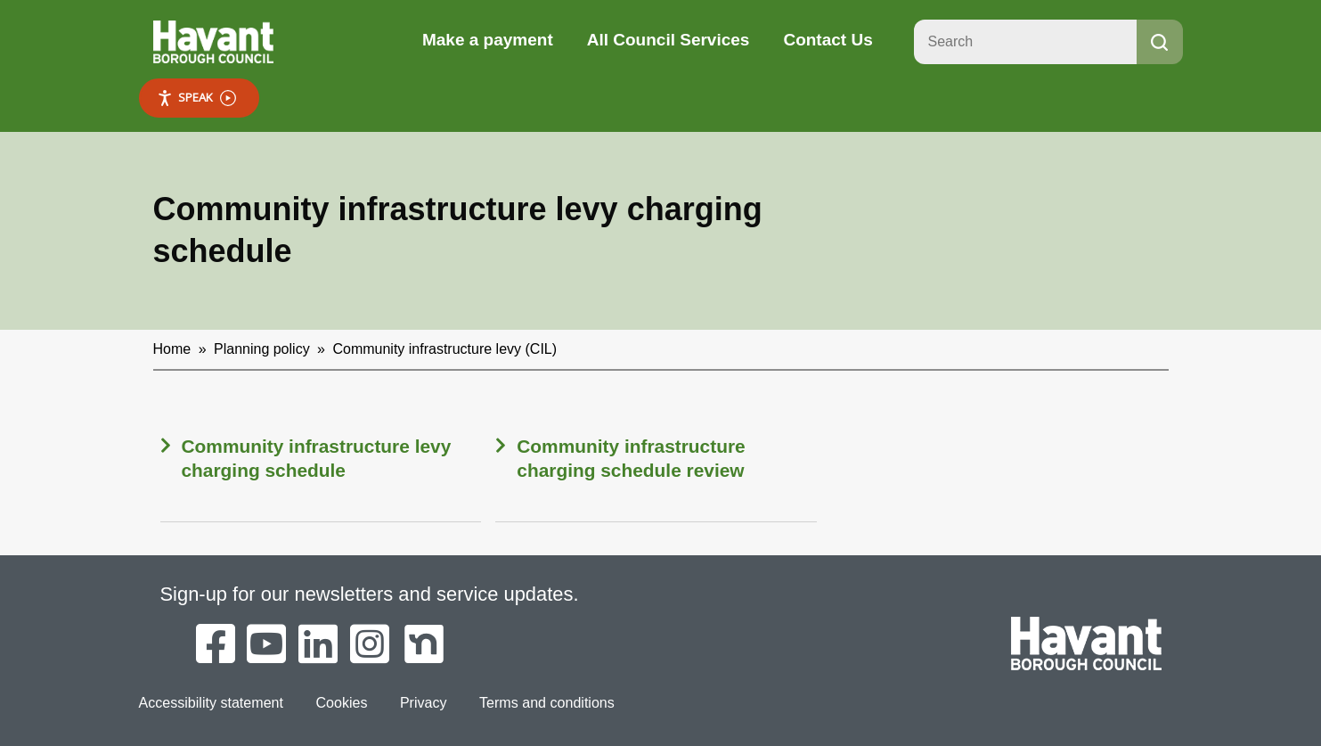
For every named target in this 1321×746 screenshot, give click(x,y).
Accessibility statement (211, 701)
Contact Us (827, 39)
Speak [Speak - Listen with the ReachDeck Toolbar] (196, 97)
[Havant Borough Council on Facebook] (215, 645)
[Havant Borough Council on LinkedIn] (318, 645)
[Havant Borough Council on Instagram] (369, 645)
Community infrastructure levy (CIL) (444, 349)
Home (172, 349)
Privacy (422, 701)
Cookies (341, 701)
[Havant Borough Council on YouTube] (266, 645)
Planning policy (262, 349)
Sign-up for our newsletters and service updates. (370, 594)
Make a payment (487, 39)
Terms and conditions (545, 701)
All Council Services (668, 39)
